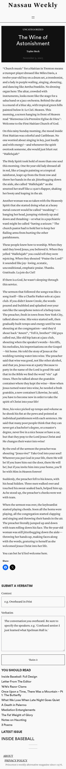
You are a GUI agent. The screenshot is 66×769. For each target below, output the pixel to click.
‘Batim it (33, 659)
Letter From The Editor (16, 681)
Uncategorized (33, 29)
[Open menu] (33, 17)
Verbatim (7, 612)
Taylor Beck (33, 51)
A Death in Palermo (14, 704)
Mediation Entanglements (18, 709)
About (8, 756)
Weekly (46, 5)
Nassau (20, 5)
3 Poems (6, 724)
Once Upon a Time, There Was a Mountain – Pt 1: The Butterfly (32, 693)
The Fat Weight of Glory (17, 715)
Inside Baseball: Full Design (19, 676)
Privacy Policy (16, 760)
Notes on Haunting (13, 719)
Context (6, 593)
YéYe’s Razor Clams (14, 686)
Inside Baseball (17, 739)
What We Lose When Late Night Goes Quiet (30, 700)
